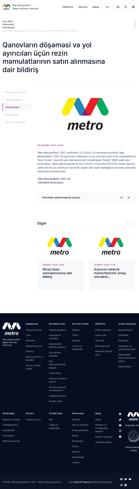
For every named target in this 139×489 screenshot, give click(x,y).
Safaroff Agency (82, 482)
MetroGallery (124, 366)
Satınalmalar (8, 27)
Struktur (30, 351)
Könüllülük (123, 340)
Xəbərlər (76, 419)
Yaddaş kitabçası (57, 395)
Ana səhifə (7, 21)
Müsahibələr (78, 457)
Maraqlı (75, 451)
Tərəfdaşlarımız (14, 99)
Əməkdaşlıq (8, 24)
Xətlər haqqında (103, 329)
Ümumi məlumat (34, 329)
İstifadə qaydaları (57, 329)
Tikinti (75, 335)
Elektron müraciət (15, 121)
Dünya (75, 446)
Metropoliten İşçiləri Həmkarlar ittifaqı (126, 358)
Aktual (75, 435)
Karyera (82, 6)
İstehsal (76, 340)
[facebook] (121, 197)
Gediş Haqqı (55, 373)
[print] (129, 197)
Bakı (51, 419)
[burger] (133, 7)
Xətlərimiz (67, 6)
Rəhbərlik (30, 340)
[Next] (134, 223)
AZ (107, 6)
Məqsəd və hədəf (15, 92)
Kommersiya (12, 114)
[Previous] (127, 223)
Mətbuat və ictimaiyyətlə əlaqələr (101, 428)
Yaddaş (75, 462)
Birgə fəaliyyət (125, 329)
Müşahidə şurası (34, 346)
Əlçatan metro (56, 401)
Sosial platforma (80, 430)
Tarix (28, 335)
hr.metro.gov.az (33, 419)
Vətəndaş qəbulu (103, 442)
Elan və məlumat (80, 424)
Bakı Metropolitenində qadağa (57, 364)
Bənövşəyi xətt (102, 346)
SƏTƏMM (123, 335)
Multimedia (77, 441)
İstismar (76, 329)
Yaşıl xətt (99, 340)
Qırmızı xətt (100, 335)
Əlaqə (95, 6)
